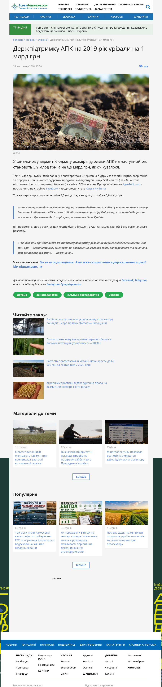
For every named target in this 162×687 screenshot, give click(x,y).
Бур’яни (93, 16)
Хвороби (117, 16)
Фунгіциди (22, 617)
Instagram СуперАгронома (64, 284)
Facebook (52, 188)
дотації (22, 295)
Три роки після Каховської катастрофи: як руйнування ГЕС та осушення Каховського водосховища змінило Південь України (84, 29)
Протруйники (46, 615)
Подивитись (86, 8)
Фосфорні (111, 617)
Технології (67, 8)
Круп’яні (88, 605)
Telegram (141, 280)
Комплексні (134, 605)
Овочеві (87, 617)
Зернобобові (68, 617)
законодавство (47, 295)
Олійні (64, 624)
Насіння (45, 16)
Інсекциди (22, 624)
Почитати (84, 4)
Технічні (88, 611)
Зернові (65, 611)
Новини (65, 4)
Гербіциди (22, 611)
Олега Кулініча (96, 188)
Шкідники (141, 16)
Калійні (109, 624)
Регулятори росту (45, 607)
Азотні (109, 611)
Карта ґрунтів (107, 8)
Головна (18, 39)
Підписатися (121, 643)
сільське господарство (83, 295)
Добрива (69, 16)
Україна (42, 39)
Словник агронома (136, 4)
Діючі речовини (109, 4)
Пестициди (21, 16)
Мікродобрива (136, 611)
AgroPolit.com (131, 184)
